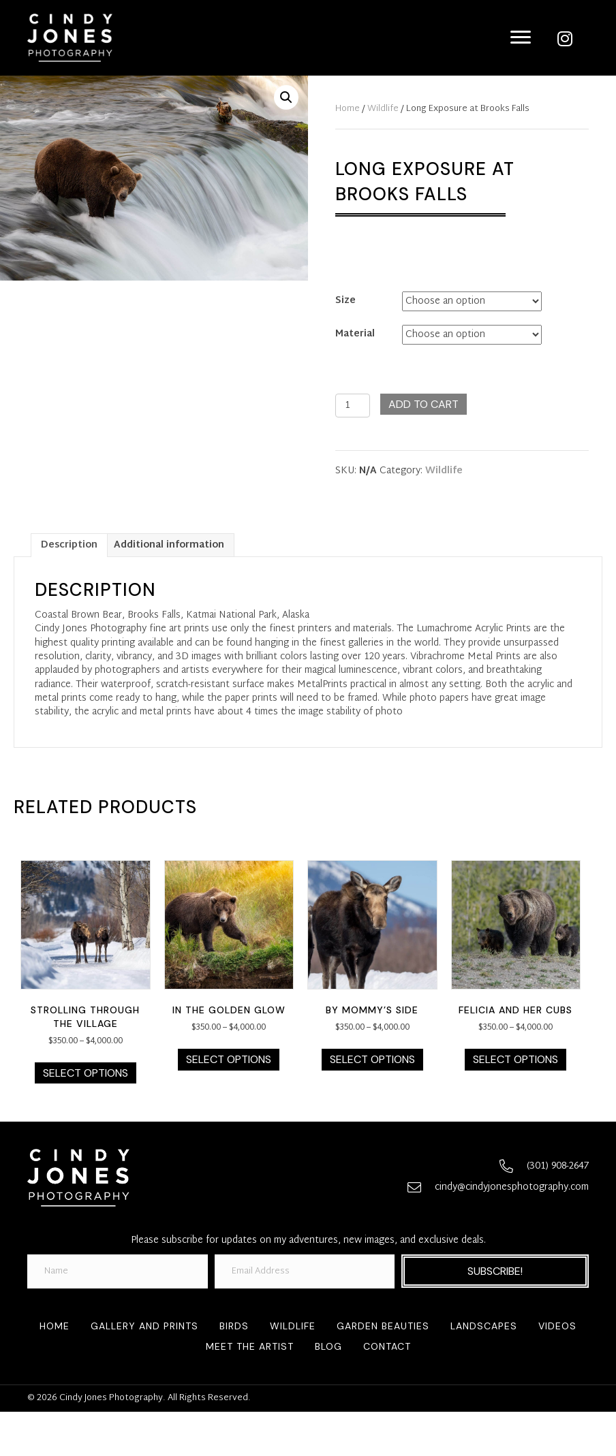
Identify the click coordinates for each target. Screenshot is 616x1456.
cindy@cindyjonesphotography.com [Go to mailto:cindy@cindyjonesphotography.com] (512, 1187)
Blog (328, 1346)
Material (355, 334)
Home (347, 109)
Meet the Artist (250, 1346)
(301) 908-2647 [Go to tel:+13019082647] (558, 1166)
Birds (234, 1326)
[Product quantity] (352, 405)
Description (69, 545)
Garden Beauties (383, 1326)
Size (345, 300)
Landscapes (483, 1326)
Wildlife (383, 109)
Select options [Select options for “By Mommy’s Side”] (372, 1059)
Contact (387, 1346)
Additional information (169, 545)
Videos (557, 1326)
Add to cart (423, 404)
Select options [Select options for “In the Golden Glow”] (228, 1059)
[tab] (69, 545)
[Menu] (520, 37)
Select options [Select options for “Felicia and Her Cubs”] (515, 1059)
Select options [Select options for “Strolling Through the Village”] (85, 1073)
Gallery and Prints (144, 1326)
